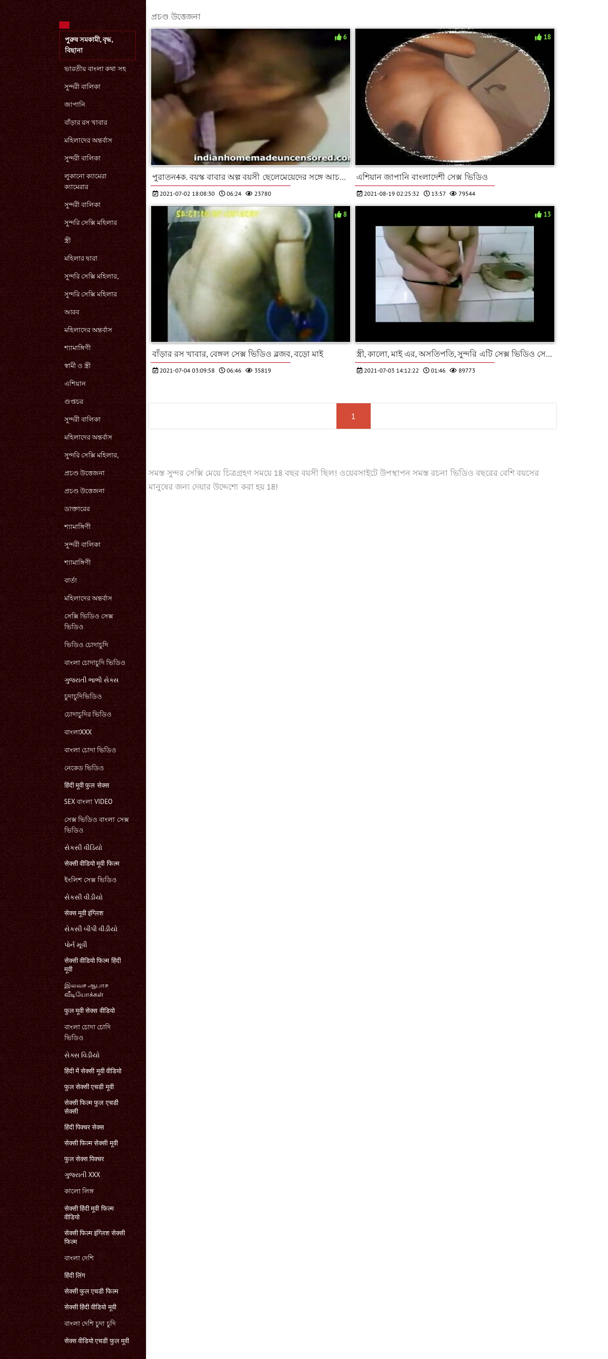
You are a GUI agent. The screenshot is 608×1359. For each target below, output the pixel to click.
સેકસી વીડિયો (83, 847)
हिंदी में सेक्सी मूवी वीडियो (93, 1071)
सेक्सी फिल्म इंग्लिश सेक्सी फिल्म (94, 1237)
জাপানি (74, 104)
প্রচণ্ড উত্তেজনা (84, 473)
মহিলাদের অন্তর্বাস (88, 140)
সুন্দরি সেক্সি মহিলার (90, 222)
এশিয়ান (75, 383)
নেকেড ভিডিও (84, 768)
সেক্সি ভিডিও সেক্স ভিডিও (89, 621)
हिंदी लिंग (74, 1275)
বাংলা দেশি (79, 1258)
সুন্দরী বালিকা (82, 86)
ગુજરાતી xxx (82, 1174)
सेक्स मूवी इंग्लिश (84, 913)
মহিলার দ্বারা (81, 258)
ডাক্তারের (77, 508)
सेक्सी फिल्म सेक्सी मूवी (91, 1143)
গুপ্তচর (73, 401)
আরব (71, 312)
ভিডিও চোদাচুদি (86, 644)
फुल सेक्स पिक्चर (84, 1159)
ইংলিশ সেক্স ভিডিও (90, 880)
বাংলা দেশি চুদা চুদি (90, 1323)
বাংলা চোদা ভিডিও (90, 750)
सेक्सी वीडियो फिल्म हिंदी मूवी (92, 965)
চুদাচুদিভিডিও (83, 696)
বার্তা (70, 580)
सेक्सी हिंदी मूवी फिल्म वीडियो (89, 1213)
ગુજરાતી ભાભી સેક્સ (91, 680)
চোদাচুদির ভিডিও (88, 714)
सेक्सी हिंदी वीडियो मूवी (90, 1307)
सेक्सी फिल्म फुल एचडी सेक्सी (91, 1107)
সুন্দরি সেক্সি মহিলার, (91, 276)
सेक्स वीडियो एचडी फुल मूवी (97, 1341)
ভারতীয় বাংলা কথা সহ (95, 68)
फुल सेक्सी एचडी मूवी (89, 1086)
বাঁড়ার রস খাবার (86, 122)
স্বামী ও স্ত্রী (77, 365)
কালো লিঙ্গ (79, 1191)
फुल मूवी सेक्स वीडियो (89, 1010)
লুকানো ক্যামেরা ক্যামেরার (85, 181)
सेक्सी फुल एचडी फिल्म (91, 1291)
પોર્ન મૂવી (75, 944)
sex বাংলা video (88, 801)
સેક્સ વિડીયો (82, 1055)
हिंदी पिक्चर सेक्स (84, 1127)
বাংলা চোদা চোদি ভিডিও (87, 1032)
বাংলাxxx (78, 732)
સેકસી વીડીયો (83, 897)
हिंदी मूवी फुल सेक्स (86, 785)
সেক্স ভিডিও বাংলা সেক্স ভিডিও (96, 825)
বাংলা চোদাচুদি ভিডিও (95, 662)
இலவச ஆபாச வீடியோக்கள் (86, 990)
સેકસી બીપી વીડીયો (91, 929)
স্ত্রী (67, 240)
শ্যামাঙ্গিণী (77, 347)
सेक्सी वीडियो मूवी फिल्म (91, 863)
